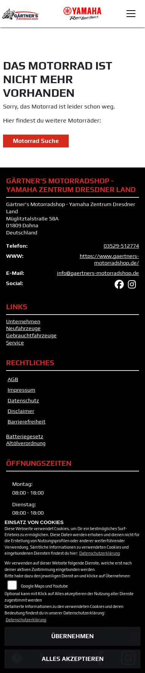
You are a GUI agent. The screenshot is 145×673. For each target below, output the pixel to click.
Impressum (21, 390)
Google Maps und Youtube (44, 586)
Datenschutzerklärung (99, 553)
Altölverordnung (26, 443)
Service (15, 343)
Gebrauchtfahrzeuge (31, 335)
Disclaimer (21, 411)
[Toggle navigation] (131, 13)
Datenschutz (23, 400)
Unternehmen (23, 321)
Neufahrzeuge (23, 328)
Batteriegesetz (24, 436)
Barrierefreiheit (27, 422)
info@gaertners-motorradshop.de (98, 273)
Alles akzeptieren (73, 658)
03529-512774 (121, 246)
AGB (13, 379)
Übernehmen (72, 636)
